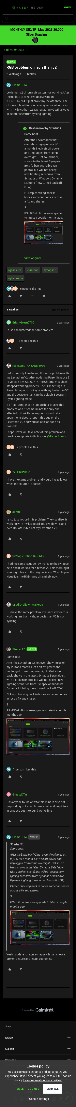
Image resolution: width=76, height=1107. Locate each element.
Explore (38, 1037)
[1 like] (21, 769)
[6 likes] (23, 288)
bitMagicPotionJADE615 (28, 556)
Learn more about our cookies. (42, 1080)
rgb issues (14, 270)
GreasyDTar (19, 794)
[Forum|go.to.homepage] (27, 7)
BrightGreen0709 (23, 322)
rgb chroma (15, 278)
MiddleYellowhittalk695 (27, 604)
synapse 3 (50, 270)
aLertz (16, 512)
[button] (4, 8)
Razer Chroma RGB (18, 50)
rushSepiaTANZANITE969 (28, 366)
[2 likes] (22, 341)
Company (38, 1060)
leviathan (33, 270)
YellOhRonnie (21, 472)
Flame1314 (19, 85)
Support (38, 1048)
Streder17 (18, 649)
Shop (38, 1026)
